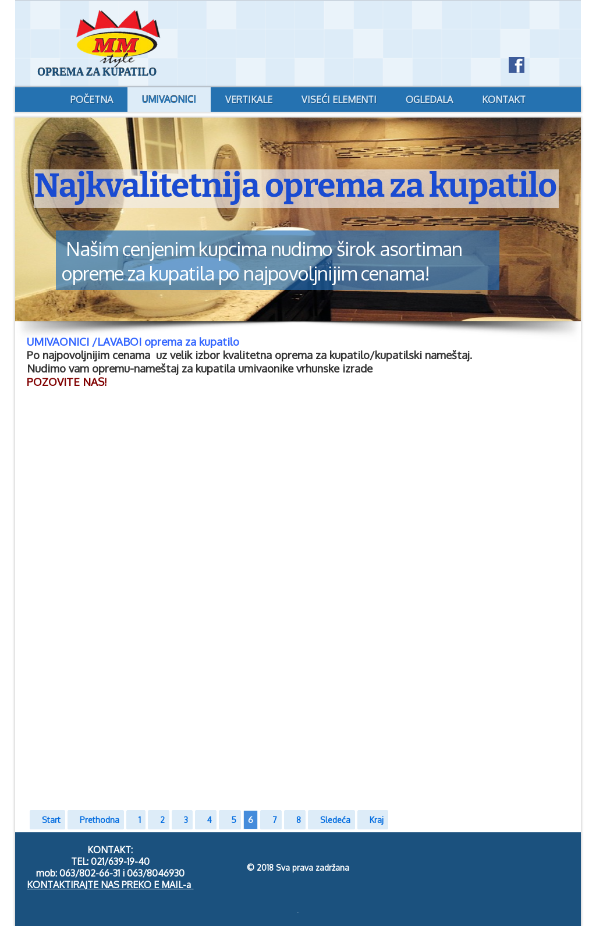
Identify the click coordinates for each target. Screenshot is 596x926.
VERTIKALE (248, 99)
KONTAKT (504, 99)
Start (51, 820)
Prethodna (99, 820)
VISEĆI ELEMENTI (339, 99)
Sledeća (335, 820)
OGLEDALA (429, 99)
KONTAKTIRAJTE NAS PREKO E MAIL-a (109, 884)
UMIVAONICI (169, 99)
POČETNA (91, 99)
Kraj (377, 820)
